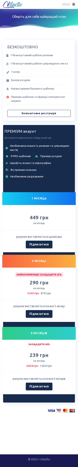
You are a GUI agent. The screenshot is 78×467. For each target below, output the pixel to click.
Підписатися (39, 244)
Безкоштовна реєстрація (39, 113)
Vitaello (45, 459)
